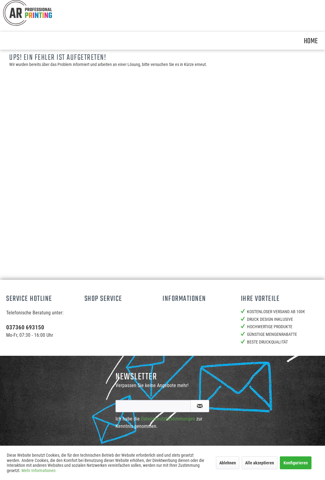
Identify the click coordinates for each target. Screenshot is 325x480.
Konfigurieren (296, 462)
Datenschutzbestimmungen (168, 419)
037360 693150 (25, 327)
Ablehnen (227, 462)
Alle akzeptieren (259, 462)
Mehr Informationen (39, 470)
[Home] (311, 41)
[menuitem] (311, 41)
